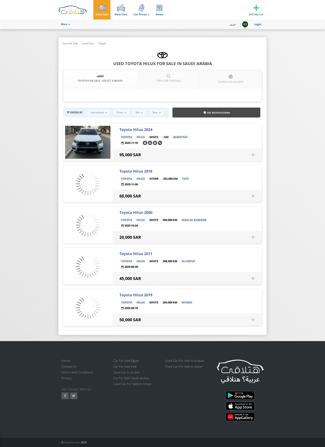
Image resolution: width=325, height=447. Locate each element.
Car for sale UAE (125, 366)
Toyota (126, 137)
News (159, 14)
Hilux (141, 137)
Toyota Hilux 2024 (135, 129)
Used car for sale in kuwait (184, 361)
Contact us (69, 366)
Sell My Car (256, 14)
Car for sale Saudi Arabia (131, 378)
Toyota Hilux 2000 (135, 212)
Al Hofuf (188, 261)
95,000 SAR (130, 154)
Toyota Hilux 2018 (135, 171)
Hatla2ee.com (72, 442)
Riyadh (187, 302)
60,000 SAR (130, 196)
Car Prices (141, 14)
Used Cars (101, 14)
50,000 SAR (130, 319)
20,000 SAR (130, 237)
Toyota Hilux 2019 (135, 294)
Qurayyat (180, 137)
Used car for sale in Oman (132, 384)
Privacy (66, 378)
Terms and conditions (77, 372)
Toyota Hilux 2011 (135, 253)
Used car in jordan (126, 372)
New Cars (121, 14)
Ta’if (185, 178)
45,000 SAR (130, 278)
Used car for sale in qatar (184, 366)
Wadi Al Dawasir (194, 220)
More (65, 24)
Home (65, 361)
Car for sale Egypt (126, 361)
